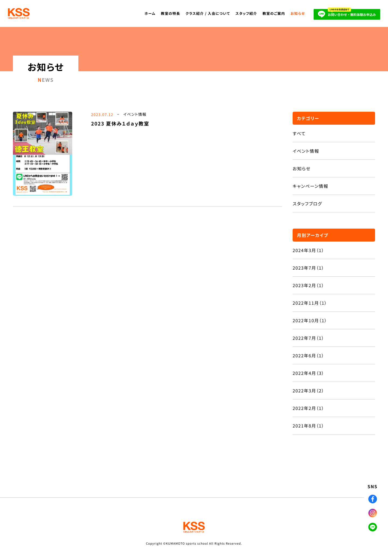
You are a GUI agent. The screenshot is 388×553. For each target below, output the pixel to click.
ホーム (150, 13)
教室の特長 (170, 13)
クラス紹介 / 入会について (208, 13)
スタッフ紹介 (246, 13)
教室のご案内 (273, 13)
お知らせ (297, 13)
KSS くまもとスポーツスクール (21, 13)
